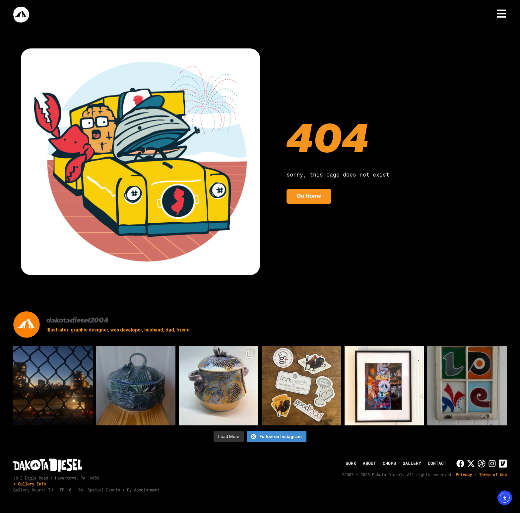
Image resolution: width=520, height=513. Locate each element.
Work (351, 463)
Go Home (308, 196)
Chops (389, 463)
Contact (437, 463)
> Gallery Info (29, 484)
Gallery (412, 463)
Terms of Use (493, 475)
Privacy (464, 475)
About (369, 463)
